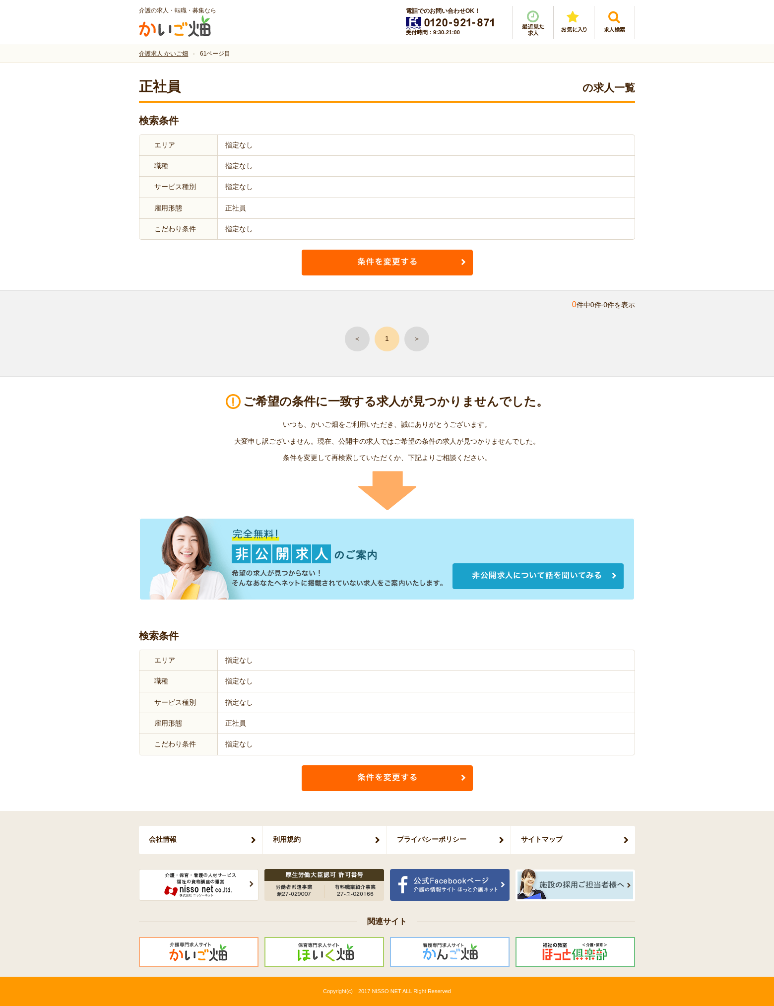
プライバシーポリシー (431, 839)
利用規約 (287, 839)
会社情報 (163, 839)
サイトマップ (542, 839)
